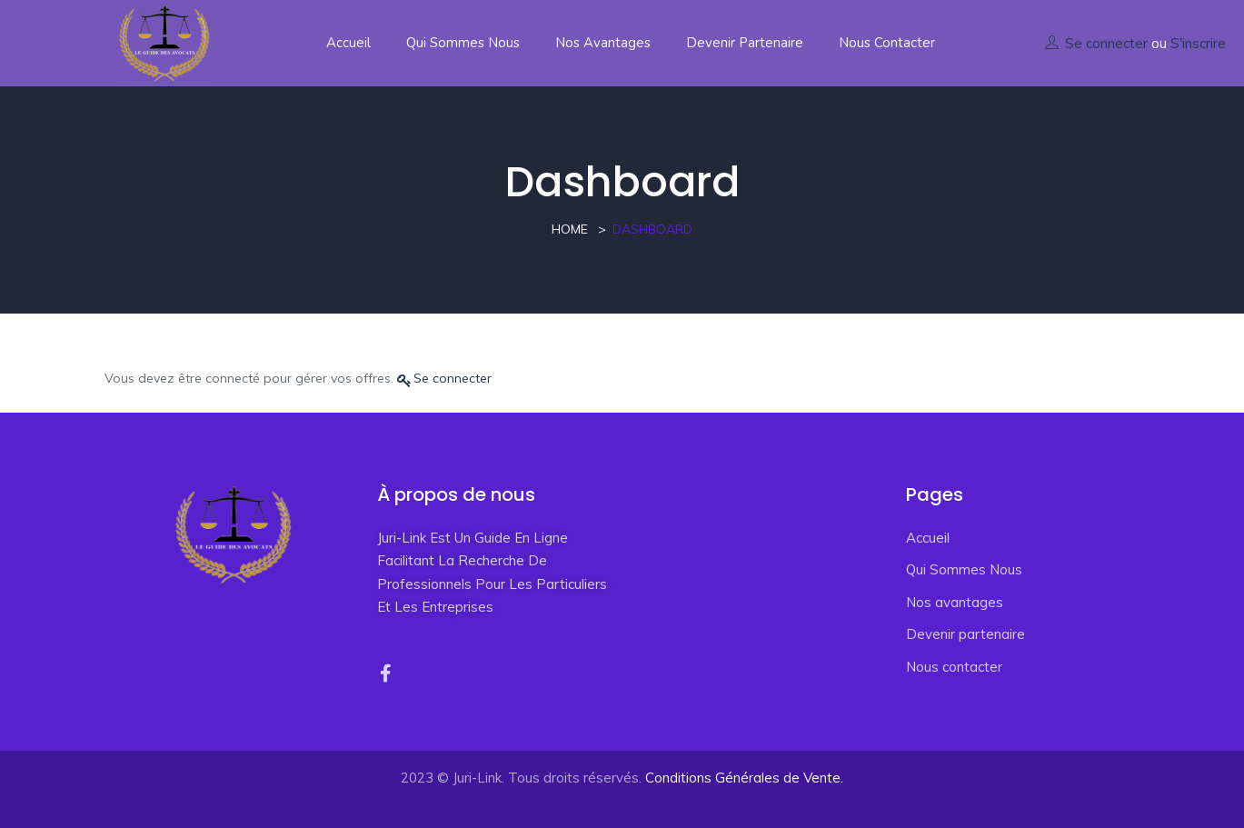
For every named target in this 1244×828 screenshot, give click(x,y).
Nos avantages (603, 43)
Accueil (348, 43)
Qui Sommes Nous (463, 43)
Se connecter (1106, 43)
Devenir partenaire (744, 43)
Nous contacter (887, 43)
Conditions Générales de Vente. (744, 777)
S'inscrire (1198, 43)
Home (570, 229)
